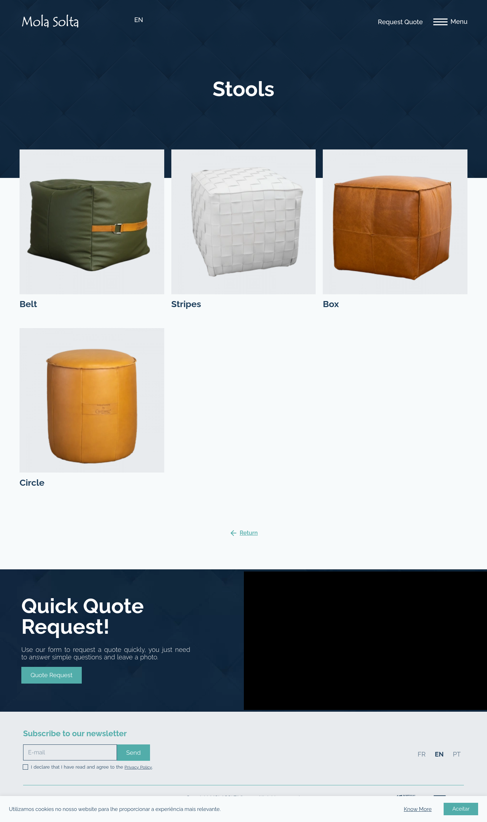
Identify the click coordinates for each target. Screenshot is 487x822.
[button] (51, 675)
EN (138, 19)
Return (249, 532)
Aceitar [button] (461, 809)
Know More (418, 809)
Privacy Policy (138, 767)
